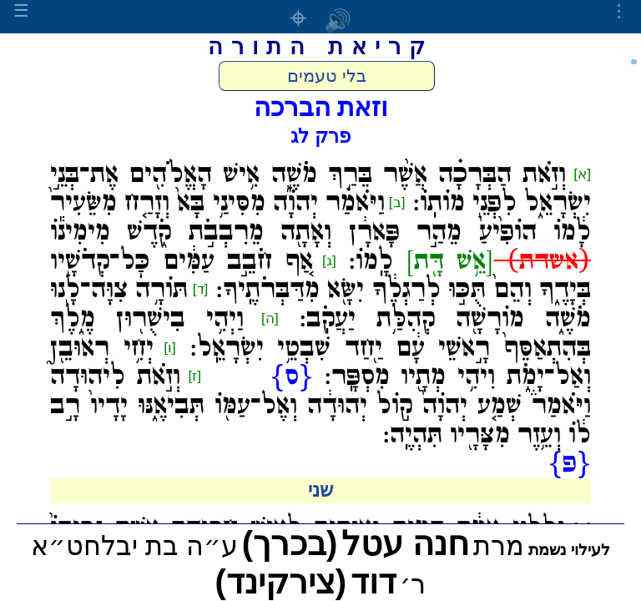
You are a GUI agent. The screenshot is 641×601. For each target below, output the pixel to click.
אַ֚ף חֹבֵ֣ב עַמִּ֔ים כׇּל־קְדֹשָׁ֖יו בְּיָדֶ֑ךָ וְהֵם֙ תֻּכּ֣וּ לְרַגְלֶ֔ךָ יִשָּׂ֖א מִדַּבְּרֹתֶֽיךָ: (320, 276)
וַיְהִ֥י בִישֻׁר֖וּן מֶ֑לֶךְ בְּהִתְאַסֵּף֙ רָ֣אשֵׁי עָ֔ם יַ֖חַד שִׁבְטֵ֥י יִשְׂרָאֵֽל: (320, 333)
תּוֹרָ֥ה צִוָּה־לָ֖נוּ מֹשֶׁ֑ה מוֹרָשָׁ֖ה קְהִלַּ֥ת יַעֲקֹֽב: (320, 304)
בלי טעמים (326, 76)
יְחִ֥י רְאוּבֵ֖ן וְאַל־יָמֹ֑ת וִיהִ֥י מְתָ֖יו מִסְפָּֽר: (320, 362)
